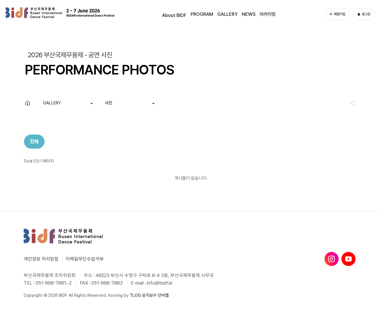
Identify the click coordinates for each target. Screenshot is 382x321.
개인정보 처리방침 (41, 259)
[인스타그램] (331, 259)
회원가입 (337, 14)
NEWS (251, 14)
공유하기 (350, 102)
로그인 (363, 14)
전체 (34, 141)
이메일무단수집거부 (85, 259)
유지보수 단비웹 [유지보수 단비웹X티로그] (155, 295)
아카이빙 (273, 14)
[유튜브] (348, 259)
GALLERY (227, 14)
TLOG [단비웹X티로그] (135, 295)
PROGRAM (197, 14)
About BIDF (166, 14)
